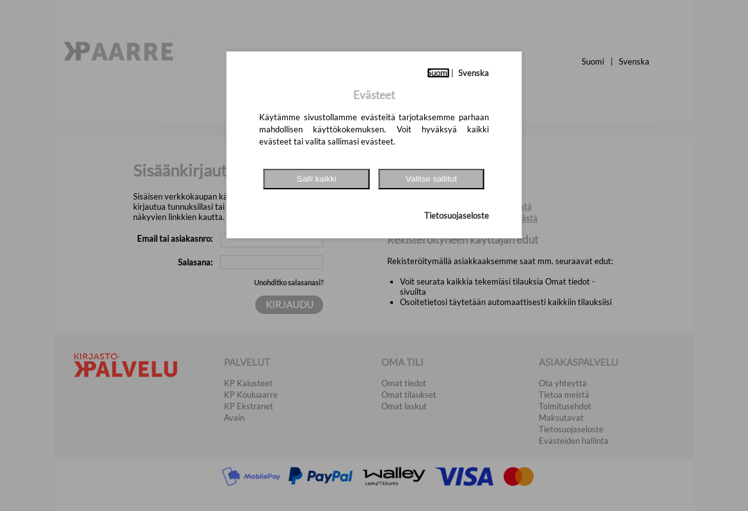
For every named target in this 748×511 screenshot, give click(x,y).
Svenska (473, 73)
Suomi (438, 73)
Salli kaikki (317, 179)
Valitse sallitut (432, 179)
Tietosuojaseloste (456, 215)
